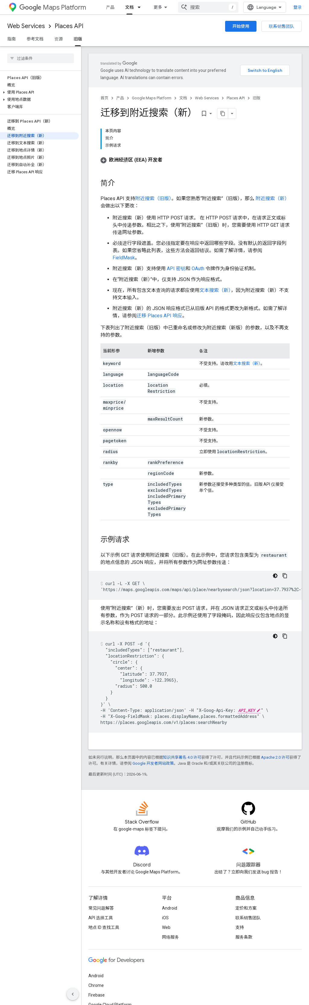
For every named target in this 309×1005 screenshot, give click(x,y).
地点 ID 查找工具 (103, 927)
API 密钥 (176, 268)
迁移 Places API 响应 (159, 315)
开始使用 (240, 26)
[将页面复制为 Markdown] (222, 113)
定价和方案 (245, 908)
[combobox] (208, 7)
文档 (183, 98)
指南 (11, 39)
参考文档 (35, 39)
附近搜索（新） (271, 198)
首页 (104, 98)
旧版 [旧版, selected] (78, 39)
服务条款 (243, 937)
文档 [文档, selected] (129, 7)
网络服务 (170, 937)
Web (166, 927)
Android (169, 908)
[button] (39, 92)
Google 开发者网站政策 (153, 763)
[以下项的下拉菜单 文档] (141, 7)
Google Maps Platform (151, 98)
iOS (165, 917)
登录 (297, 7)
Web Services (26, 26)
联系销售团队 (281, 26)
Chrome (96, 985)
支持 (239, 927)
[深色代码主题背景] (275, 576)
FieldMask (124, 258)
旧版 (256, 98)
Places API (69, 26)
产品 (110, 7)
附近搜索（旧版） (153, 198)
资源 (58, 39)
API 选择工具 (100, 917)
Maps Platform (52, 7)
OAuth (198, 268)
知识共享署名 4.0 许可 (182, 757)
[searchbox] (40, 58)
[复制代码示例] (285, 576)
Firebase (96, 995)
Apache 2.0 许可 (275, 757)
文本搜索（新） (215, 290)
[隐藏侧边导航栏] (73, 994)
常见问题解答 (101, 908)
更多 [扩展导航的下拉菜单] (158, 7)
